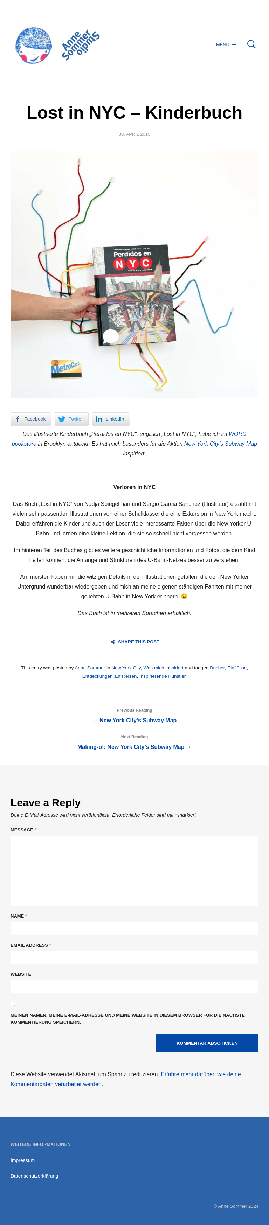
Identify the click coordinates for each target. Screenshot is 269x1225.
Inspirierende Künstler (162, 676)
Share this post (135, 642)
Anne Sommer (90, 667)
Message (23, 830)
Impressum (23, 1160)
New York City (126, 667)
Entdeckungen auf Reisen (109, 676)
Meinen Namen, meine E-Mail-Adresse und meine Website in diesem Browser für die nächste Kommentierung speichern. (128, 1018)
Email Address (31, 945)
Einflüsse (237, 667)
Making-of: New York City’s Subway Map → (134, 741)
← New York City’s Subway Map (134, 714)
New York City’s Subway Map (220, 444)
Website (21, 974)
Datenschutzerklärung (34, 1176)
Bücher (217, 667)
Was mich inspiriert (163, 667)
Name (19, 916)
